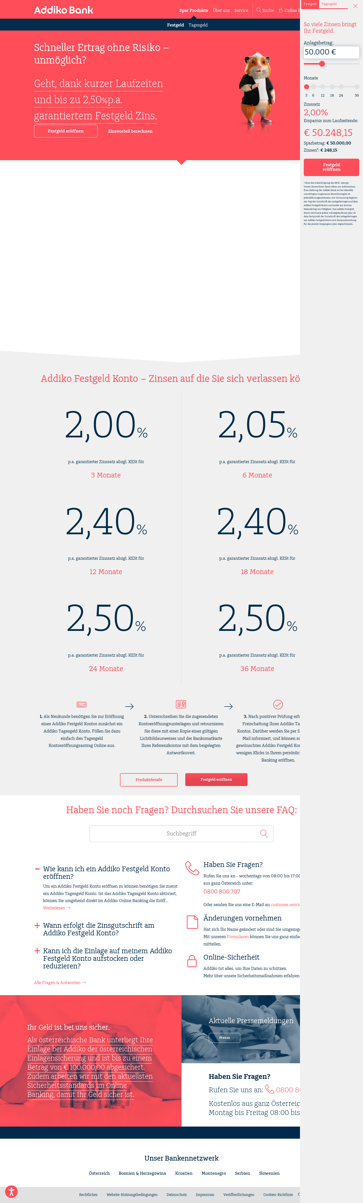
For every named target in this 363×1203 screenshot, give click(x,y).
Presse (224, 1038)
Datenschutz (177, 1195)
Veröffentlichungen (238, 1195)
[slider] (322, 64)
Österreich (99, 1173)
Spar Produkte (193, 10)
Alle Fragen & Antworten (57, 983)
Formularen (238, 937)
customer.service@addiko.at (297, 905)
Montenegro (214, 1173)
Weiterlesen (54, 908)
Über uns (221, 10)
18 (332, 95)
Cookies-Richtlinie (278, 1195)
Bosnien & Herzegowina (142, 1173)
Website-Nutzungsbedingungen (132, 1195)
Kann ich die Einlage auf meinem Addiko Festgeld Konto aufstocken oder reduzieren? (107, 959)
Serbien (242, 1173)
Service (241, 10)
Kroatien (184, 1173)
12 (322, 95)
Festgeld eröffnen (66, 131)
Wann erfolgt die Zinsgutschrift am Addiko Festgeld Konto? (99, 929)
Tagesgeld (198, 25)
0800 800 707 (221, 892)
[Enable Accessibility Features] (11, 1191)
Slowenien (269, 1173)
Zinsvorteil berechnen (127, 132)
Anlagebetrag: (331, 49)
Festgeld (175, 25)
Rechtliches (88, 1195)
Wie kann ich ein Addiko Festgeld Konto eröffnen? (106, 873)
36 (357, 95)
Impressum (205, 1195)
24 (341, 95)
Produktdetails (149, 779)
